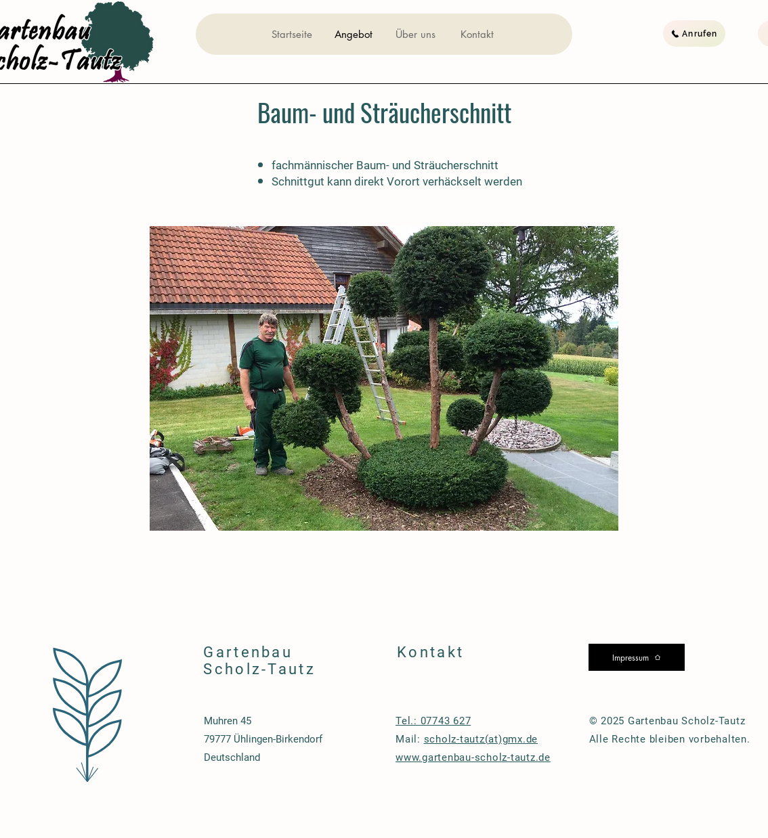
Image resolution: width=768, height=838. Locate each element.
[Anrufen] (694, 33)
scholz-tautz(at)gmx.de (481, 739)
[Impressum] (637, 657)
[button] (384, 378)
